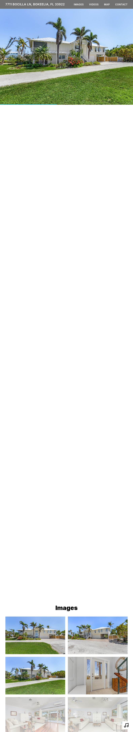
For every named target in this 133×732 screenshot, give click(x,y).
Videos (94, 4)
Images (79, 4)
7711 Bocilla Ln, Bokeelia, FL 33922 (35, 4)
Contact (121, 4)
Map (107, 4)
